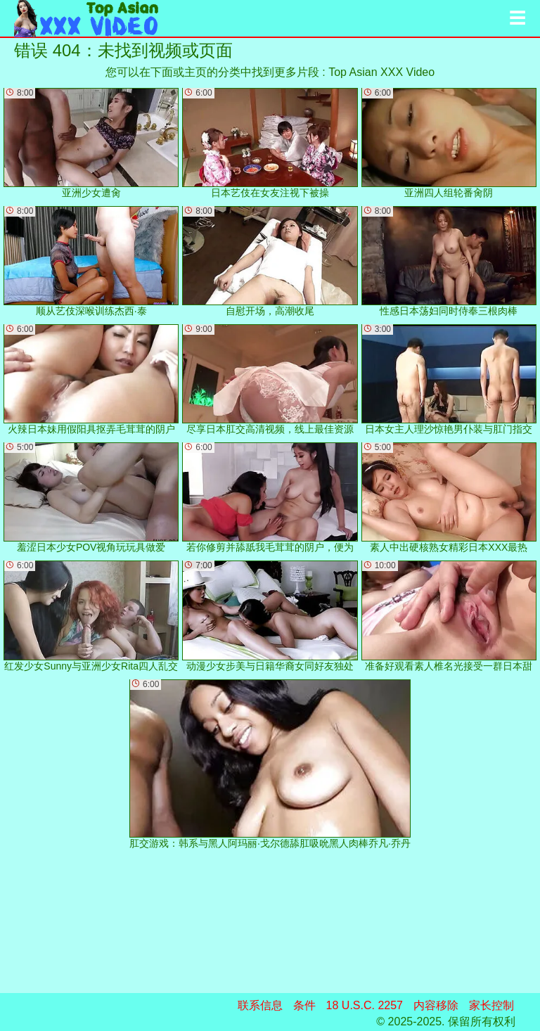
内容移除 (435, 1005)
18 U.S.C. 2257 (364, 1005)
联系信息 (260, 1005)
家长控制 (491, 1005)
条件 (304, 1005)
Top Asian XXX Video (381, 72)
